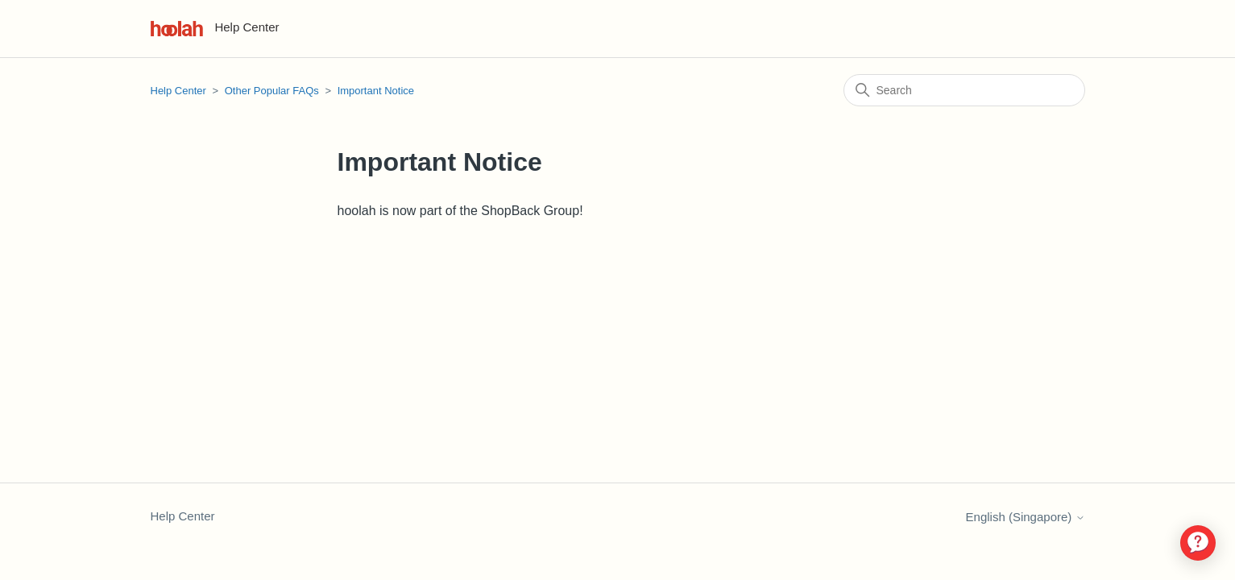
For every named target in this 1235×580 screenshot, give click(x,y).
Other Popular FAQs (272, 91)
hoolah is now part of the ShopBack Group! (460, 211)
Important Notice (376, 91)
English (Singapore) (1025, 517)
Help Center (178, 91)
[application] (1198, 543)
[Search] (964, 90)
